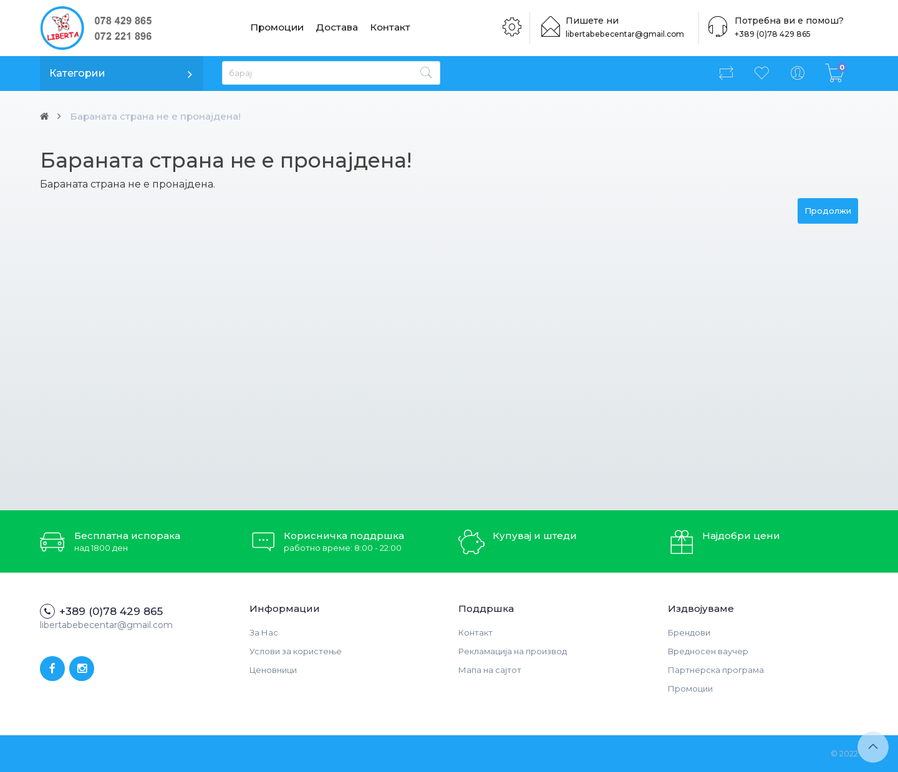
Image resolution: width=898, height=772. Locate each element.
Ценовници (273, 670)
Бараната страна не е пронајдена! (161, 116)
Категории (77, 73)
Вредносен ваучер (708, 651)
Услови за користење (295, 651)
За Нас (263, 632)
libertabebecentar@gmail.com (628, 34)
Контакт (391, 28)
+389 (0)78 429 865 (770, 34)
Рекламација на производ (512, 651)
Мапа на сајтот (489, 670)
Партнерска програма (716, 670)
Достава (338, 28)
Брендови (689, 632)
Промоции (278, 28)
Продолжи (827, 211)
